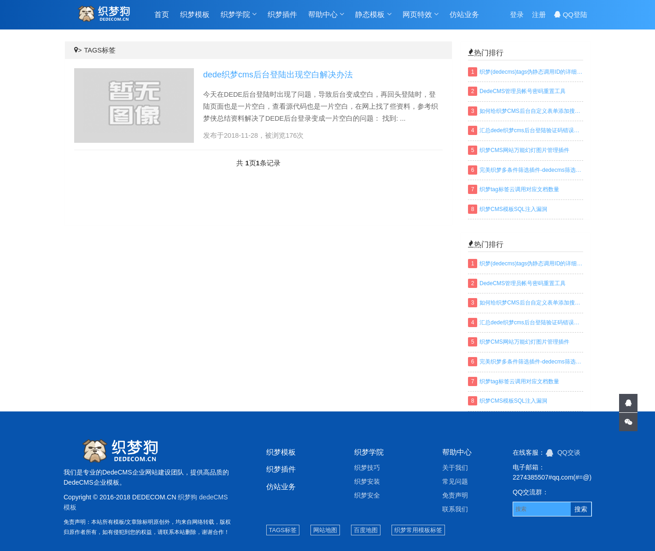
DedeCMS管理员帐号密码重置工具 (523, 91)
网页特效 (421, 14)
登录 (517, 14)
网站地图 (325, 530)
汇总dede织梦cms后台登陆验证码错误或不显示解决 (531, 130)
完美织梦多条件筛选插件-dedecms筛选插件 (531, 170)
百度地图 (366, 530)
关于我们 (455, 467)
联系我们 (455, 509)
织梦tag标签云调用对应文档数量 (519, 189)
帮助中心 (326, 14)
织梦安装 (367, 481)
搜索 (580, 509)
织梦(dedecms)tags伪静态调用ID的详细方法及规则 (531, 72)
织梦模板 (195, 14)
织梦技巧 (367, 467)
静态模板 (373, 14)
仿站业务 (464, 14)
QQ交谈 (563, 452)
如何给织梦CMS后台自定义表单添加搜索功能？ (531, 111)
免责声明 (455, 495)
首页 (161, 14)
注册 (539, 14)
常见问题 (455, 481)
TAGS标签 (99, 50)
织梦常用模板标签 (418, 530)
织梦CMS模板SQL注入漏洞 (513, 209)
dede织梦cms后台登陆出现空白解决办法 (278, 74)
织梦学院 (239, 14)
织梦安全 (367, 495)
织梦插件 (282, 14)
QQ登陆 (570, 14)
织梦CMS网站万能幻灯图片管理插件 (524, 150)
